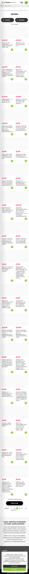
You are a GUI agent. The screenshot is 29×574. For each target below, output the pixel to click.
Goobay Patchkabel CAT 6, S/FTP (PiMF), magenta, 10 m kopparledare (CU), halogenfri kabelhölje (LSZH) (7, 73)
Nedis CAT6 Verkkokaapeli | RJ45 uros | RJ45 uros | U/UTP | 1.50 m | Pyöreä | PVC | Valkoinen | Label (7, 304)
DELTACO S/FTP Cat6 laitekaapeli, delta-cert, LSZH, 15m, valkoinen (21, 101)
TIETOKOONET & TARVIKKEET (10, 10)
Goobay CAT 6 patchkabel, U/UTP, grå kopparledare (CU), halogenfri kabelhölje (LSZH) (21, 303)
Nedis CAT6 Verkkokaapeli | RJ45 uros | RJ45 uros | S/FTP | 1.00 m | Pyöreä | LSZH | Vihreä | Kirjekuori (21, 73)
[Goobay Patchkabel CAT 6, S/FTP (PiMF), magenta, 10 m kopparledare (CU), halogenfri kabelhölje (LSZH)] (7, 59)
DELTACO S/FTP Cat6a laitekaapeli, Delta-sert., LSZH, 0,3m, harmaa (20, 484)
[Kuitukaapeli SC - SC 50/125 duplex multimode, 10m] (7, 88)
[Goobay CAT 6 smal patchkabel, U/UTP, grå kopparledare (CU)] (7, 442)
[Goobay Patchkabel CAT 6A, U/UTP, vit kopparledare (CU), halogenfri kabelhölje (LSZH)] (7, 228)
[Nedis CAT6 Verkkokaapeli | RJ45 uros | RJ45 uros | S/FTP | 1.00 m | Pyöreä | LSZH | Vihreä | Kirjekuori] (21, 59)
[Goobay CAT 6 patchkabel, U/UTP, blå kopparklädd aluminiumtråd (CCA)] (21, 170)
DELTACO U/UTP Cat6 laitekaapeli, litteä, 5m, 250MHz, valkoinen (7, 269)
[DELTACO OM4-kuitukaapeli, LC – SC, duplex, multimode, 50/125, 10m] (7, 32)
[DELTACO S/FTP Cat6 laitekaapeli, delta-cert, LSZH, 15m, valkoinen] (21, 88)
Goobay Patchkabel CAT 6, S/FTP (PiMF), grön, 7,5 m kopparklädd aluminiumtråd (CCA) (7, 128)
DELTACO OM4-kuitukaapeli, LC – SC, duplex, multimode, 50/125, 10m (7, 45)
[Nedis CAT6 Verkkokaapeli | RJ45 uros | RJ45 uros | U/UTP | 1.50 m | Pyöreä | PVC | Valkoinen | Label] (7, 290)
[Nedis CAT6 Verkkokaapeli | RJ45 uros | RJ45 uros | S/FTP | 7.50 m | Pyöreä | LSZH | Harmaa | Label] (21, 442)
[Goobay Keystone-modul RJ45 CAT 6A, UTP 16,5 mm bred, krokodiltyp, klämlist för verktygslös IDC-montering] (7, 349)
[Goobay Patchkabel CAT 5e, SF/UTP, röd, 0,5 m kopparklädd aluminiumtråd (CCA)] (7, 170)
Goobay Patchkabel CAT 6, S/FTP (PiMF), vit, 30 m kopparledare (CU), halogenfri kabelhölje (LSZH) (7, 334)
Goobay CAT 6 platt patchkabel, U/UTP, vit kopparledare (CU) (21, 156)
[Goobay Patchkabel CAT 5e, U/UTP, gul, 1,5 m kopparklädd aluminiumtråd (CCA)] (21, 228)
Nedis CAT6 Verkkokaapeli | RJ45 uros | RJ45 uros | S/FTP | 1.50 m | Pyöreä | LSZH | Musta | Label (21, 426)
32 (19, 508)
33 (22, 508)
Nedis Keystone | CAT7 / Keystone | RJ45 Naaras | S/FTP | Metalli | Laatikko (7, 210)
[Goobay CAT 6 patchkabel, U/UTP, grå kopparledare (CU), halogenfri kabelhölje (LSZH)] (21, 290)
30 (14, 508)
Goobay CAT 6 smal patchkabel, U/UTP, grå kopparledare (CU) (7, 454)
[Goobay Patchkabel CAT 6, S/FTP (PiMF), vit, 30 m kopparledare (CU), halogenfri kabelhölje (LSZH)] (7, 319)
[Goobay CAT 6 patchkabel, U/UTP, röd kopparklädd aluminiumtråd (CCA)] (7, 381)
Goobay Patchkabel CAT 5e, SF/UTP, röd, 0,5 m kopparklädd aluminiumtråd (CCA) (7, 183)
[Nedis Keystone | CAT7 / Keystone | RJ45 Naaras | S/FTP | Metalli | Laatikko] (7, 197)
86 (25, 508)
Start (2, 10)
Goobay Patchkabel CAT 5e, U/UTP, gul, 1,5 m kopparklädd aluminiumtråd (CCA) (21, 241)
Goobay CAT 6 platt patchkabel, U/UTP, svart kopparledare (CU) (7, 156)
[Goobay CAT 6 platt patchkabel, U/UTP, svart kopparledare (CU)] (7, 143)
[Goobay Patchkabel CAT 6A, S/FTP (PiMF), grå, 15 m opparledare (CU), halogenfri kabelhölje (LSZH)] (21, 319)
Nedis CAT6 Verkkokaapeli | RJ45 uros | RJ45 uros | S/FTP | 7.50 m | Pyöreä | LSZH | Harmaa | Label (21, 456)
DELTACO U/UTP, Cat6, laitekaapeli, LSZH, (20, 44)
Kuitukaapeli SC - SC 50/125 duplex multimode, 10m (7, 101)
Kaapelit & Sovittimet (22, 10)
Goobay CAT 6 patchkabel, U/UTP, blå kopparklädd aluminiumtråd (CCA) (21, 183)
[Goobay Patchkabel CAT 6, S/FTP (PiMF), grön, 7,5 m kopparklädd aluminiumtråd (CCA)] (7, 115)
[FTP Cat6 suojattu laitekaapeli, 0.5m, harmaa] (7, 412)
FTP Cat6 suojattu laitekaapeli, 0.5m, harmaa (6, 424)
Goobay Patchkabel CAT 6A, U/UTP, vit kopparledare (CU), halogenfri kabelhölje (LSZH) (7, 241)
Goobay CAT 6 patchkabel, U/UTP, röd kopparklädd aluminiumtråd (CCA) (7, 394)
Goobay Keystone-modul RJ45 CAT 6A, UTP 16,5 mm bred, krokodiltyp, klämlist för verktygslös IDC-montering (7, 363)
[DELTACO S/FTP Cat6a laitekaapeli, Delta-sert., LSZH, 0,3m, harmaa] (21, 471)
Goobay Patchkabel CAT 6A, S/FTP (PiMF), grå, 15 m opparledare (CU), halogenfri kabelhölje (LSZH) (21, 334)
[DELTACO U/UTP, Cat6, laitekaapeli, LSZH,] (21, 32)
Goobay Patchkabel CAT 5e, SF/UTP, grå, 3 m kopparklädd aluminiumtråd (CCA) (21, 128)
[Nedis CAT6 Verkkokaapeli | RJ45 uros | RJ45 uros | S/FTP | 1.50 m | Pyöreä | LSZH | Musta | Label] (21, 412)
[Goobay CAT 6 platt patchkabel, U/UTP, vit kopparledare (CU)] (21, 143)
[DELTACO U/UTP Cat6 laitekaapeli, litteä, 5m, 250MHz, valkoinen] (7, 256)
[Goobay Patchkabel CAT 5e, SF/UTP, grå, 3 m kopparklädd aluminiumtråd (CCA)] (21, 115)
